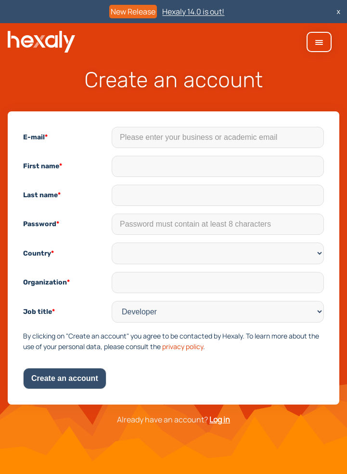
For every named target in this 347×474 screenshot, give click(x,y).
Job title (39, 312)
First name (42, 166)
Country (38, 253)
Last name (42, 195)
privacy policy (182, 346)
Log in (219, 419)
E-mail (35, 137)
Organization (46, 282)
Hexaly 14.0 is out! (193, 11)
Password (41, 224)
